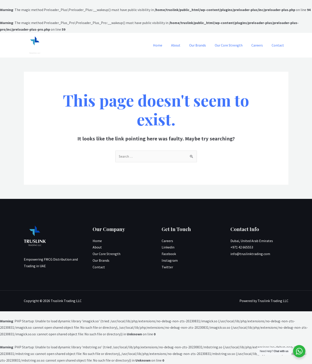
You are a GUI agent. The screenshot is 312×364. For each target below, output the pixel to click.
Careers (259, 45)
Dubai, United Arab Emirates (251, 241)
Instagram (170, 260)
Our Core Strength (233, 45)
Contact (279, 45)
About (183, 45)
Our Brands (203, 45)
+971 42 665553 (241, 247)
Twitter (167, 267)
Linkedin (168, 247)
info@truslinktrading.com (250, 254)
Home (167, 45)
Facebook (169, 254)
